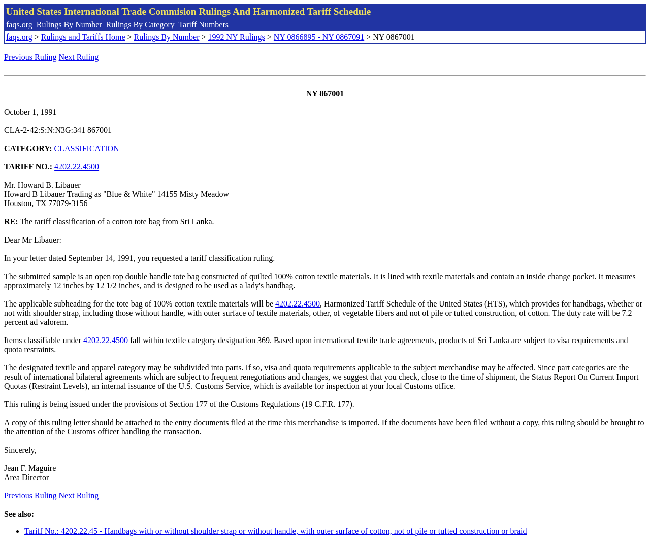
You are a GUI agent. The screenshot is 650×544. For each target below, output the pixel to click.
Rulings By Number (69, 24)
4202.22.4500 (76, 166)
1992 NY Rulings (236, 36)
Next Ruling (79, 57)
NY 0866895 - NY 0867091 (319, 36)
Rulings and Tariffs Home (83, 36)
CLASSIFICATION (86, 148)
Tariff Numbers (203, 24)
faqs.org (19, 24)
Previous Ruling (30, 57)
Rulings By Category (140, 24)
